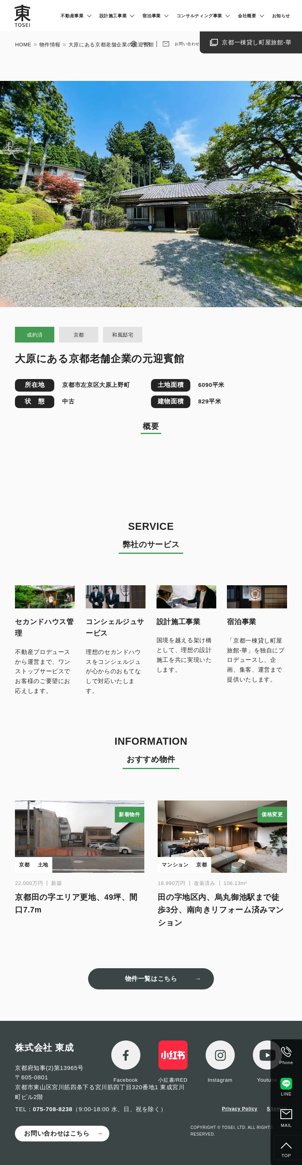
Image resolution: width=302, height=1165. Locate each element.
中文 (146, 44)
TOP (286, 1155)
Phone (286, 1062)
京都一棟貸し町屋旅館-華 (257, 42)
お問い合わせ (187, 44)
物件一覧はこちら (151, 978)
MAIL (286, 1125)
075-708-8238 (52, 1109)
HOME (23, 45)
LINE (286, 1094)
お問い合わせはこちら (56, 1133)
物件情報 (50, 45)
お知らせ (281, 15)
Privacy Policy (239, 1109)
